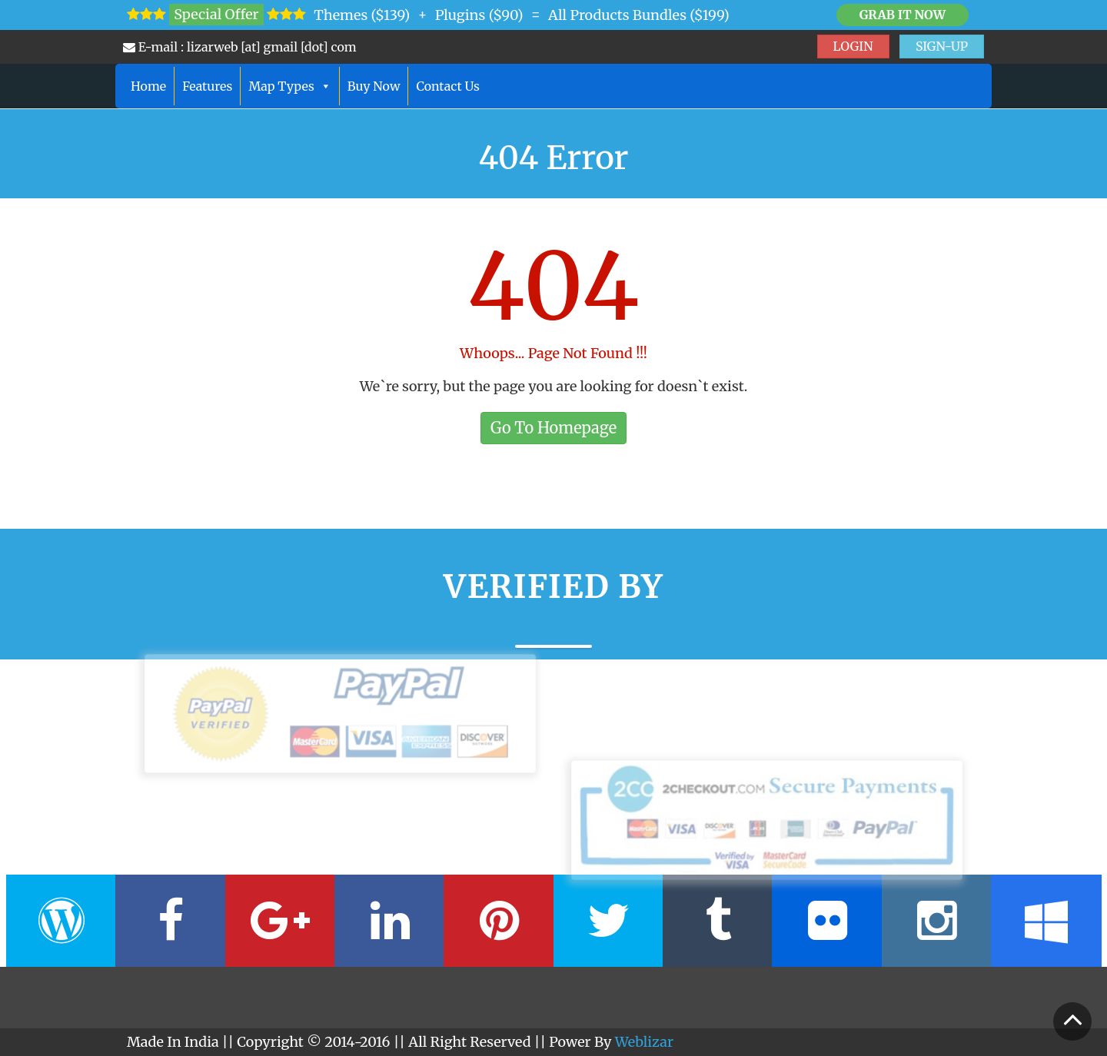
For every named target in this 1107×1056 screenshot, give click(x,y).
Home (148, 86)
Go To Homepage (553, 427)
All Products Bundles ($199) (639, 15)
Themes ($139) (362, 15)
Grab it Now (902, 14)
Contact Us (447, 86)
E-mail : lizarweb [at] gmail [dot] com (240, 47)
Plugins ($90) (479, 15)
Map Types (289, 86)
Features (207, 86)
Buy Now (374, 86)
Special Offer (216, 14)
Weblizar (644, 1042)
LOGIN (853, 46)
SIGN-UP (942, 46)
